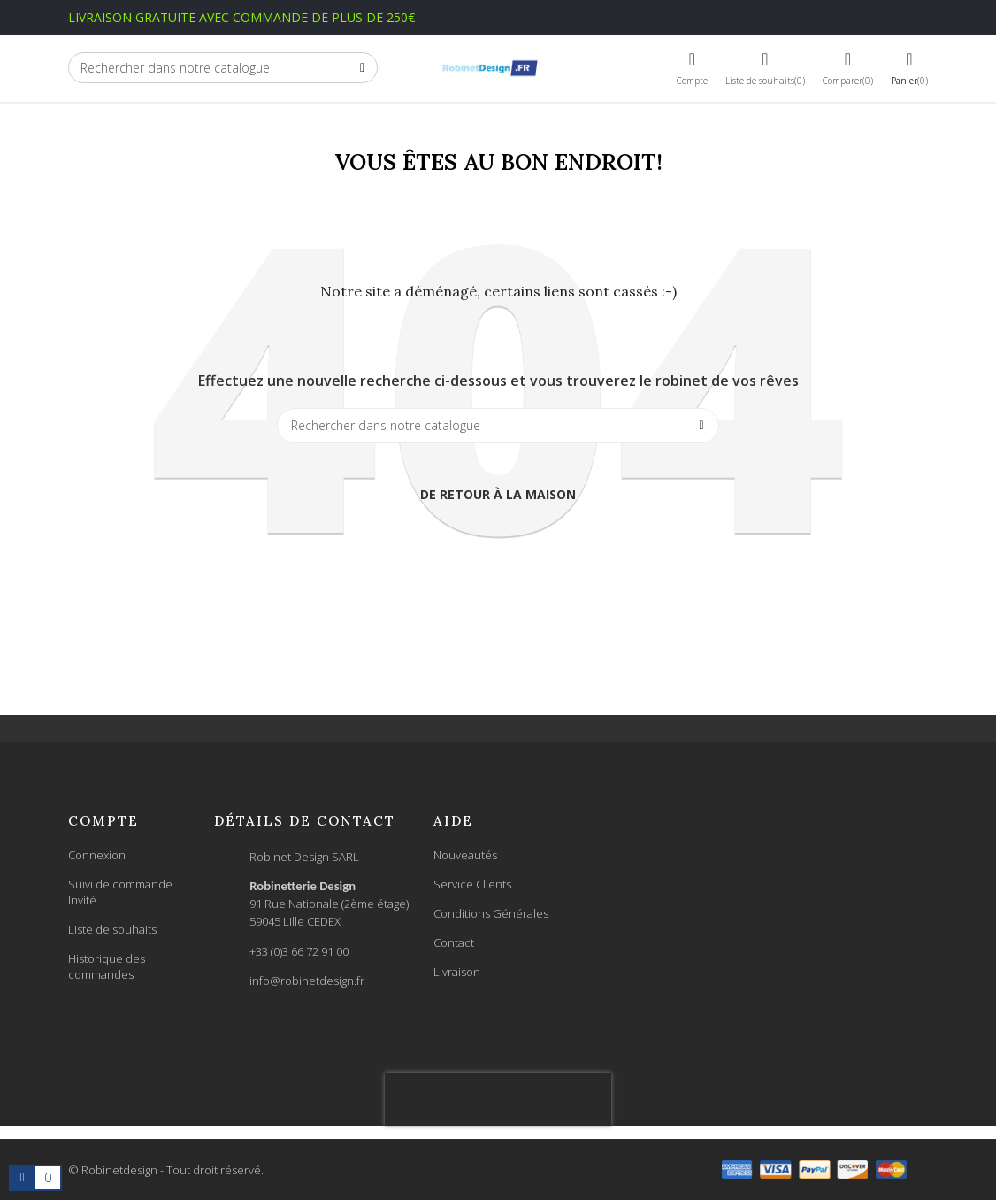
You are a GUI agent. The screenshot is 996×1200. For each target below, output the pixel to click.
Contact (453, 942)
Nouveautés (465, 855)
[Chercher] (223, 67)
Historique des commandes (106, 966)
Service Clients (472, 884)
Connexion (97, 855)
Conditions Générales (490, 913)
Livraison (456, 972)
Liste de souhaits (112, 929)
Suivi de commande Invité (120, 892)
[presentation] (498, 1099)
